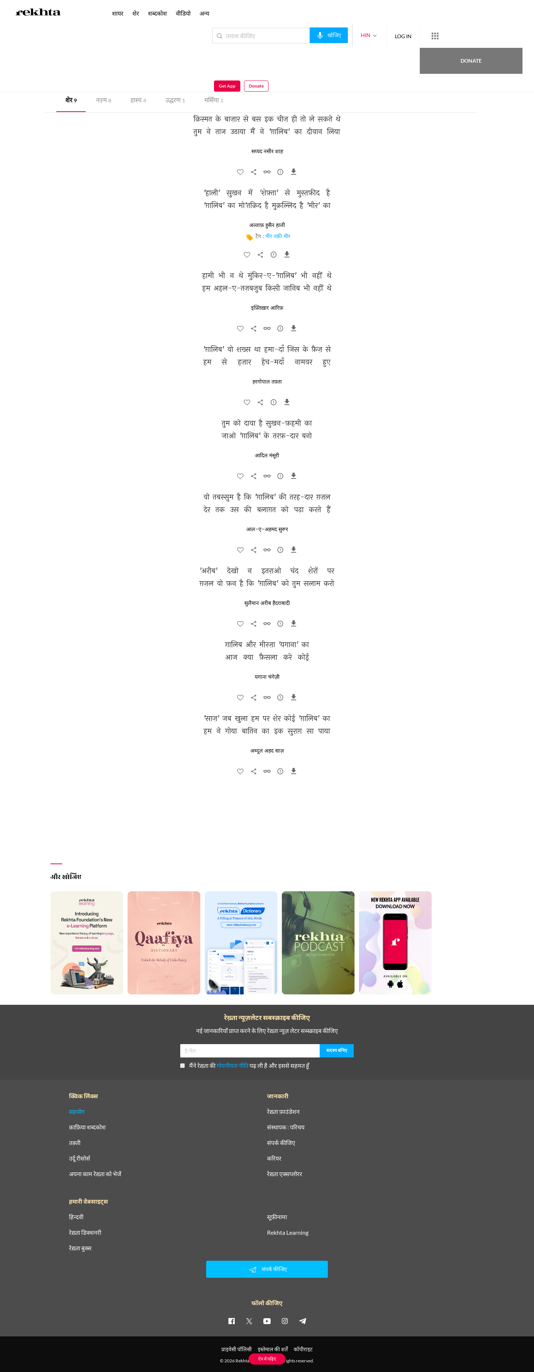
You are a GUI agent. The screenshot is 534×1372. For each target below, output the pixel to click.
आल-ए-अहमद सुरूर (267, 529)
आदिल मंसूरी (267, 456)
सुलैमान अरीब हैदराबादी (267, 603)
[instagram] (285, 1321)
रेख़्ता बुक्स (80, 1248)
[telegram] (303, 1321)
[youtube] (267, 1321)
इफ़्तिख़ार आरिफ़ (267, 308)
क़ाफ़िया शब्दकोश (87, 1127)
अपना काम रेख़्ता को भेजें (95, 1174)
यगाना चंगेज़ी (267, 677)
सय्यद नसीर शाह (267, 151)
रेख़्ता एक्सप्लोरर (284, 1174)
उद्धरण (175, 101)
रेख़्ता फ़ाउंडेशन (283, 1112)
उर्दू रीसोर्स (79, 1158)
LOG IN (376, 35)
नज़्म (103, 101)
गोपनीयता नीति (232, 1065)
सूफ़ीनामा (277, 1217)
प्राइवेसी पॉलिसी (236, 1349)
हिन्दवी (76, 1217)
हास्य (138, 101)
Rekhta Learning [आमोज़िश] (288, 1233)
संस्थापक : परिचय (285, 1127)
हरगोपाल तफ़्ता (267, 382)
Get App (486, 36)
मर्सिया (213, 101)
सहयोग (77, 1112)
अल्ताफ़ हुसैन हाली (267, 225)
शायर (117, 13)
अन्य (204, 13)
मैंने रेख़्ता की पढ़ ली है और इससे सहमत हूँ (244, 1065)
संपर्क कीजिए (281, 1143)
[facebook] (231, 1321)
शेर (71, 101)
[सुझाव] (280, 174)
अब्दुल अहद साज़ (267, 751)
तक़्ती (74, 1143)
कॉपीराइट (303, 1349)
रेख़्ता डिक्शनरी (85, 1233)
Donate (447, 35)
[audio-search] (302, 35)
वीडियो (183, 13)
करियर (274, 1158)
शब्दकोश (157, 13)
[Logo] (38, 13)
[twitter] (249, 1321)
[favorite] (240, 174)
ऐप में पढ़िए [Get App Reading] (267, 1359)
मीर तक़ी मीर (278, 236)
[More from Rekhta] (408, 36)
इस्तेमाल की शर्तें (273, 1349)
